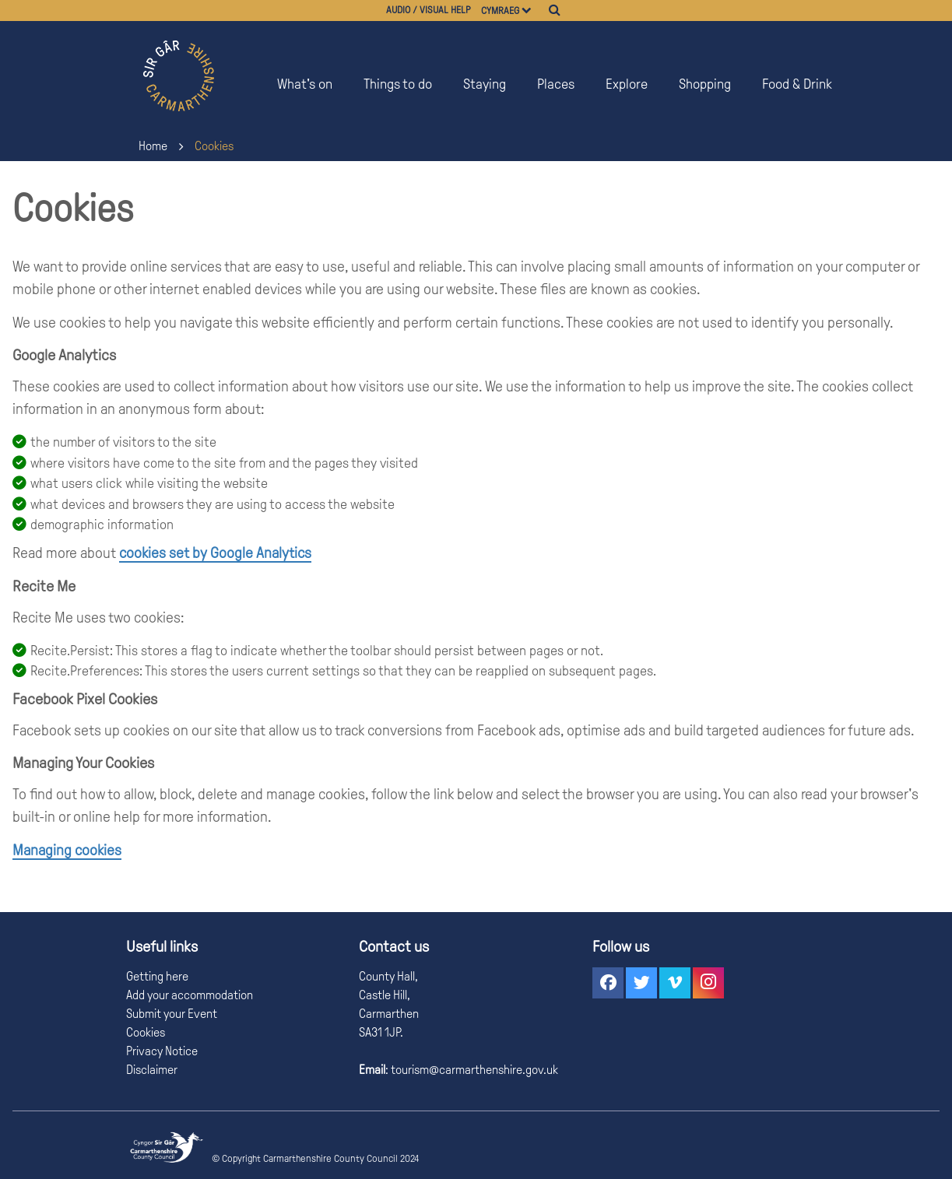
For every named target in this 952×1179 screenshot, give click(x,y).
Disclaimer (151, 1069)
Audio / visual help (428, 10)
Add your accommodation (189, 995)
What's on (304, 84)
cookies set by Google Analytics (215, 553)
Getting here (157, 976)
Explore (627, 84)
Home (153, 146)
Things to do (398, 84)
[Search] (555, 10)
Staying (484, 84)
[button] (608, 982)
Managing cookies (66, 850)
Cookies (214, 146)
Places (555, 84)
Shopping (705, 84)
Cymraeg (500, 10)
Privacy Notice (162, 1051)
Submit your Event (171, 1013)
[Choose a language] (533, 10)
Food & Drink (797, 84)
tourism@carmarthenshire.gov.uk (473, 1069)
